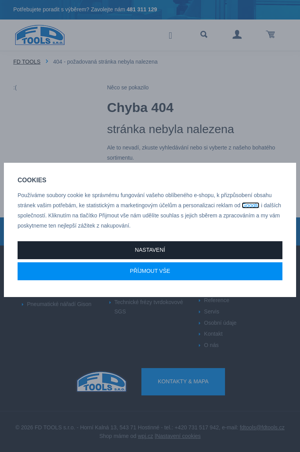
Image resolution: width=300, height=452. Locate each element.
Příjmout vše (150, 271)
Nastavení (150, 250)
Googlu (250, 205)
